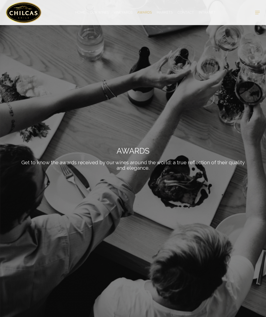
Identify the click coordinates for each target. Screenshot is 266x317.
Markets (165, 12)
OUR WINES (99, 12)
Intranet (207, 12)
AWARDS (144, 12)
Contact (185, 12)
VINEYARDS (123, 12)
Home (80, 12)
